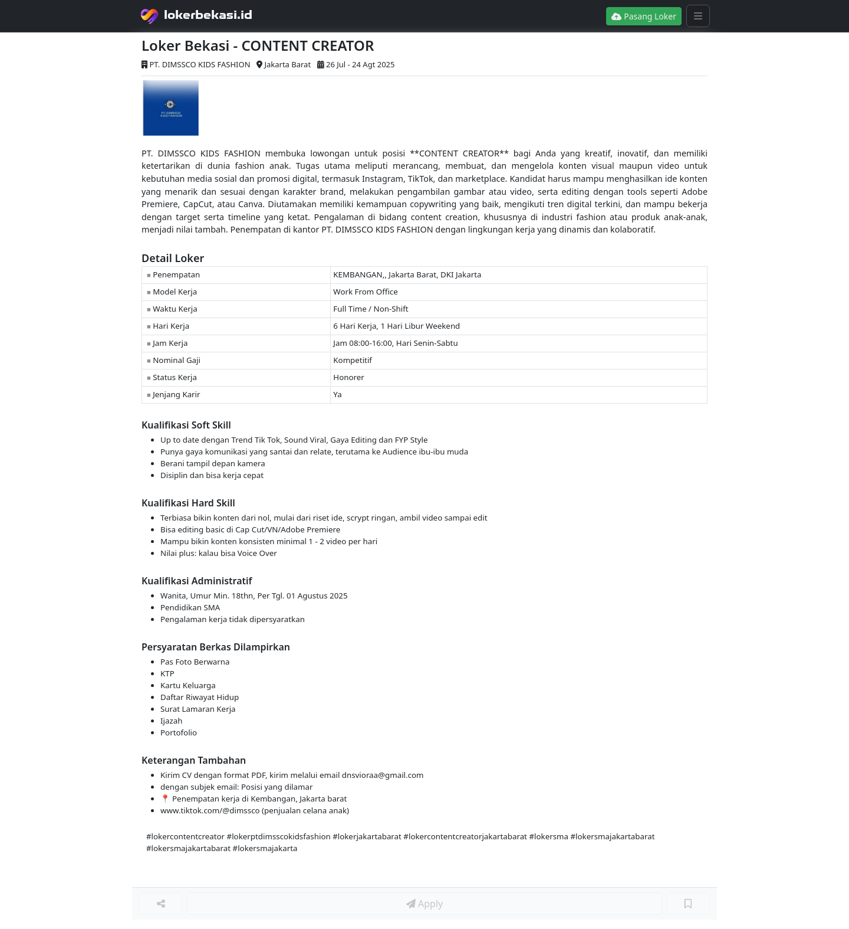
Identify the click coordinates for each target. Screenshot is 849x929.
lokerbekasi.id (208, 15)
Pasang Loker (643, 16)
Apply (424, 903)
